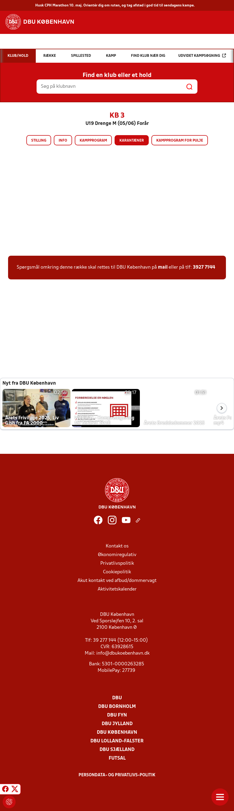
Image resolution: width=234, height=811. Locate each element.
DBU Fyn (117, 715)
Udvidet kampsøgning (202, 56)
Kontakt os (117, 546)
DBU (117, 698)
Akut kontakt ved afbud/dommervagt (117, 580)
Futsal (117, 758)
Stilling (38, 140)
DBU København (117, 732)
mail (163, 267)
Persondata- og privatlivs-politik (117, 775)
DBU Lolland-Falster (117, 741)
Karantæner (131, 140)
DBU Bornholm (117, 706)
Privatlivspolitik (117, 563)
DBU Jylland (117, 724)
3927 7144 (204, 267)
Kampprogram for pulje (179, 140)
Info (63, 140)
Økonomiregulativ (117, 555)
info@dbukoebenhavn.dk (123, 653)
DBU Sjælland (117, 749)
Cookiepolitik (117, 572)
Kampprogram (93, 140)
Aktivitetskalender (117, 589)
